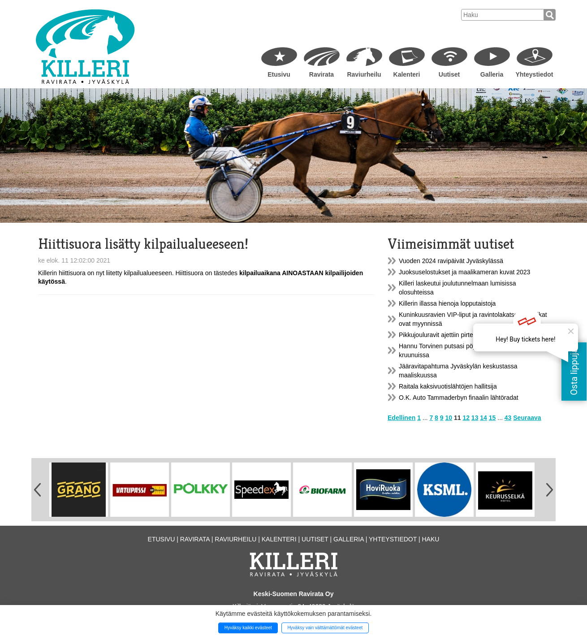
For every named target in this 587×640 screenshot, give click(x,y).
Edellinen (401, 417)
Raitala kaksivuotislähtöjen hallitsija (448, 386)
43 (508, 417)
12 (466, 417)
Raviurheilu (364, 74)
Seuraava (527, 417)
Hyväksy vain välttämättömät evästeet (325, 627)
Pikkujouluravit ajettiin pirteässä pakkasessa (460, 334)
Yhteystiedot (534, 74)
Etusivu (279, 74)
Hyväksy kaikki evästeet (248, 627)
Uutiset (449, 74)
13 (475, 417)
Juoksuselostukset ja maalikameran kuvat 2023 (464, 272)
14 (483, 417)
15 (492, 417)
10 (448, 417)
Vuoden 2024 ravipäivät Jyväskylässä (451, 260)
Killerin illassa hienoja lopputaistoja (447, 303)
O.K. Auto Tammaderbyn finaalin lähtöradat (458, 397)
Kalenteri (406, 74)
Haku (430, 539)
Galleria (491, 74)
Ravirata (321, 74)
